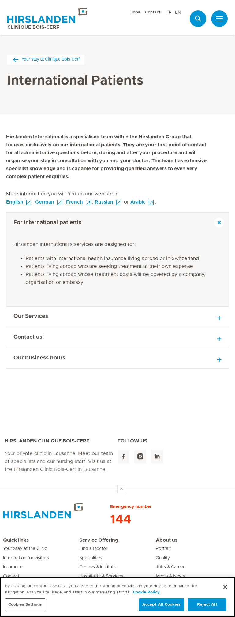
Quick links (16, 540)
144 (120, 520)
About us (166, 540)
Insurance (12, 567)
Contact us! (28, 337)
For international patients (47, 222)
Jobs (135, 12)
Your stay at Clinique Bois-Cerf (46, 59)
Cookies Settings (25, 605)
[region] (117, 597)
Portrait (163, 549)
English (14, 202)
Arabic (138, 202)
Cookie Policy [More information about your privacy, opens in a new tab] (146, 592)
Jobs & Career (170, 567)
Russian (104, 202)
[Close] (225, 587)
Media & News (170, 576)
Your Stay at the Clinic (25, 549)
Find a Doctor (93, 549)
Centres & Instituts (97, 567)
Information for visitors (26, 558)
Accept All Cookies (161, 605)
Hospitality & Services (101, 576)
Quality (163, 558)
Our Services (30, 316)
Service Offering (98, 540)
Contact (152, 12)
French (74, 202)
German (44, 202)
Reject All (207, 605)
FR (168, 12)
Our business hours (39, 358)
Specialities (90, 558)
